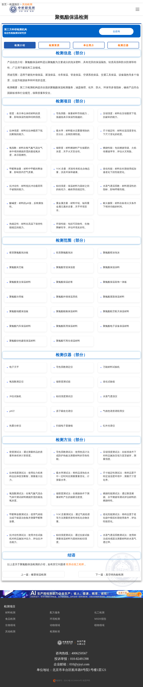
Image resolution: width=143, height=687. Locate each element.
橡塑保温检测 (38, 574)
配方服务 (55, 612)
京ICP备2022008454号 (73, 680)
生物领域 (10, 625)
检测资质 (54, 45)
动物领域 (55, 625)
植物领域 (99, 625)
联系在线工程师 (75, 564)
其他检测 (10, 631)
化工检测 (99, 612)
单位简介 (88, 45)
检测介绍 (19, 45)
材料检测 (10, 612)
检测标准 (55, 631)
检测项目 (9, 606)
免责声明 (86, 680)
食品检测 (10, 618)
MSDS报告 (100, 618)
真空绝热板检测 (114, 574)
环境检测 (55, 618)
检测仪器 (123, 45)
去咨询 (116, 31)
